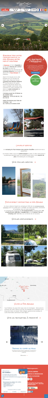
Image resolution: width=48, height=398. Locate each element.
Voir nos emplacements (24, 220)
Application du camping (36, 80)
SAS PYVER (41, 385)
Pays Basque (14, 72)
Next (42, 122)
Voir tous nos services (24, 163)
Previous (5, 122)
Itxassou (6, 65)
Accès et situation (33, 377)
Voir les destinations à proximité (24, 318)
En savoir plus (35, 72)
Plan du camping (32, 373)
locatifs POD (25, 213)
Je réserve (5, 10)
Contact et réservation (35, 375)
